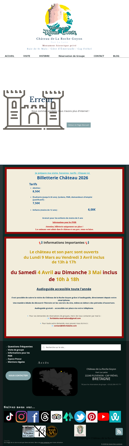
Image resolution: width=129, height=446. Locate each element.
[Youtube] (103, 417)
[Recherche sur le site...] (81, 347)
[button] (79, 125)
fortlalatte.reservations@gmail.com (65, 318)
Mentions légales (16, 362)
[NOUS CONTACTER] (18, 375)
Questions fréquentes (20, 346)
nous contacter (45, 442)
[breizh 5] (51, 431)
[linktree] (68, 417)
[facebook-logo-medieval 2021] (33, 417)
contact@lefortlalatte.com (65, 326)
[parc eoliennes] (40, 431)
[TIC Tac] (9, 417)
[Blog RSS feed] (119, 432)
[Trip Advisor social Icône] (56, 417)
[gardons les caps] (28, 431)
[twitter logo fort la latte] (80, 417)
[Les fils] (45, 417)
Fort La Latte (59, 42)
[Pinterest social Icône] (92, 417)
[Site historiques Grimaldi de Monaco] (80, 430)
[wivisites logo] (115, 417)
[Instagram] (21, 417)
